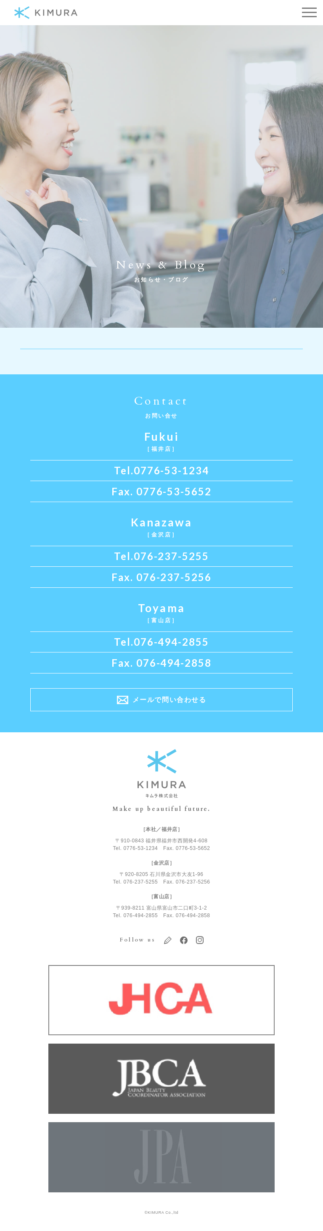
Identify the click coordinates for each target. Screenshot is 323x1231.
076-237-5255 (171, 556)
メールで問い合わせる (169, 699)
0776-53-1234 (171, 471)
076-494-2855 (171, 642)
